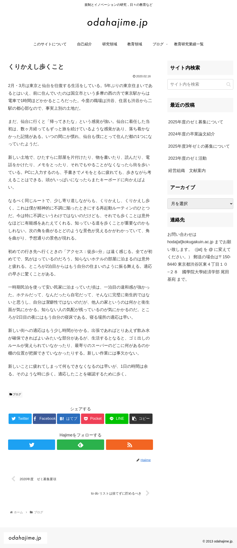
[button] (229, 84)
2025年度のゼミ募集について (195, 122)
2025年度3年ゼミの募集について (199, 146)
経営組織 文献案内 (187, 170)
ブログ (15, 394)
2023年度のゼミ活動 (187, 158)
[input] (200, 84)
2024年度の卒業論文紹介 (191, 134)
